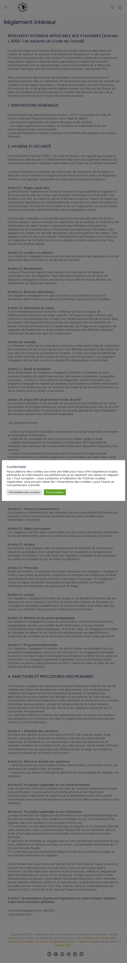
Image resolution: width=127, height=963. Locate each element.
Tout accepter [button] (55, 492)
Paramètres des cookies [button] (24, 492)
